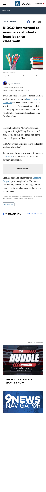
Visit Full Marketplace (35, 213)
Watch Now (39, 4)
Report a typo (8, 204)
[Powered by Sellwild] (39, 343)
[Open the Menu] (4, 4)
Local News (9, 21)
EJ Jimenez (15, 83)
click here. (7, 156)
